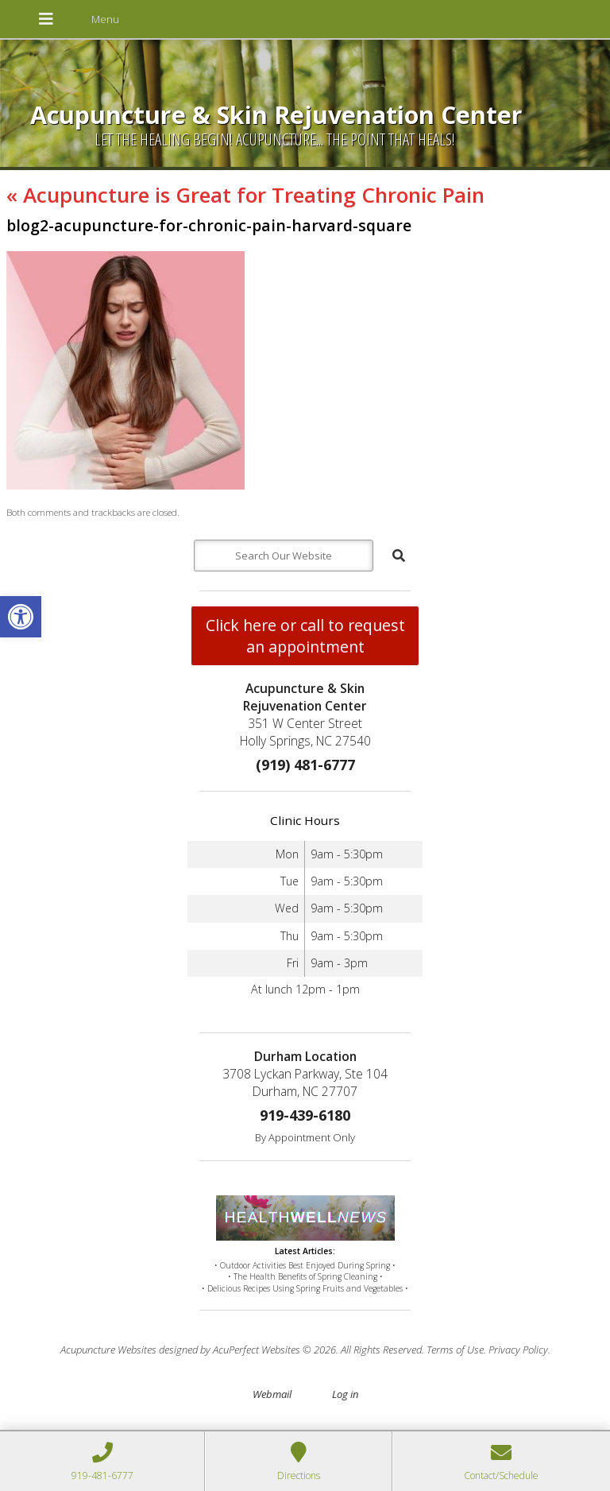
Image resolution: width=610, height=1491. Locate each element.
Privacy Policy (518, 1349)
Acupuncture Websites (108, 1349)
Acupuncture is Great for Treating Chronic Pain (245, 194)
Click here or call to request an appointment (305, 635)
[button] (20, 616)
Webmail (272, 1394)
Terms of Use (455, 1349)
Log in (345, 1394)
